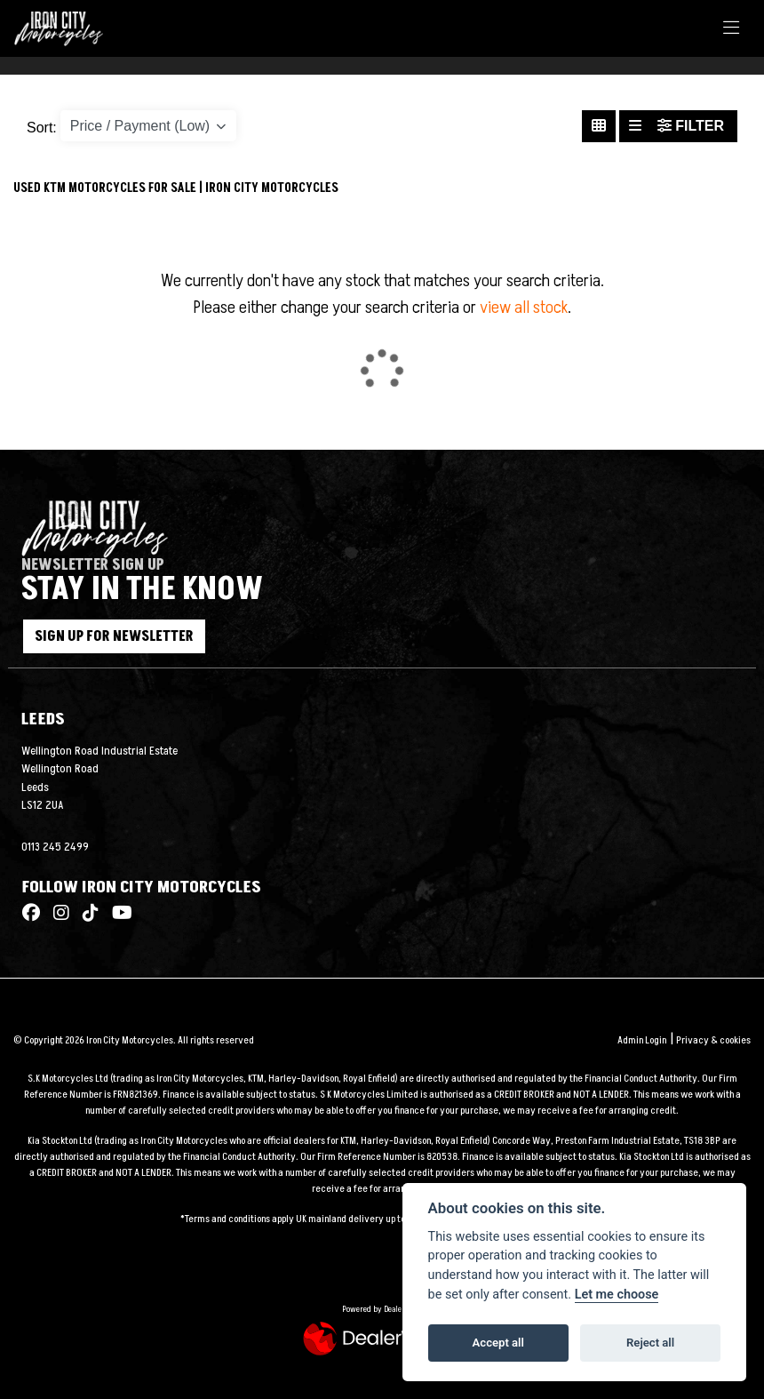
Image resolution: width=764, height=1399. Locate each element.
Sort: (42, 127)
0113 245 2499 (55, 847)
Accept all (498, 1342)
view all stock (524, 307)
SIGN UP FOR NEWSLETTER (133, 636)
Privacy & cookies (713, 1040)
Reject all (650, 1342)
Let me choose (617, 1294)
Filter (690, 125)
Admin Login (641, 1040)
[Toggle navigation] (731, 29)
